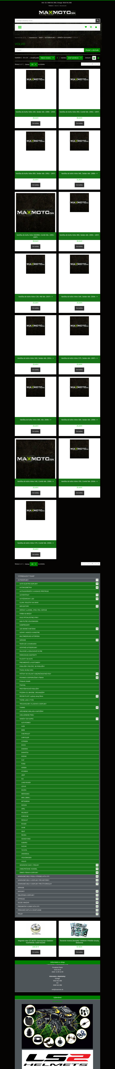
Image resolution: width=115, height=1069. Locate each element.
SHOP (41, 37)
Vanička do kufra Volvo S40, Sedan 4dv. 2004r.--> (79, 297)
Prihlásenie (51, 5)
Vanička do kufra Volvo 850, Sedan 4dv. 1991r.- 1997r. (36, 173)
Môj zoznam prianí (63, 5)
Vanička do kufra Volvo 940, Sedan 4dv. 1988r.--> (79, 173)
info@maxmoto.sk (57, 989)
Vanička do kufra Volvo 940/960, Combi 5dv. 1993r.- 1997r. (36, 236)
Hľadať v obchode (92, 50)
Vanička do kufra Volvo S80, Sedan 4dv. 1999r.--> (79, 420)
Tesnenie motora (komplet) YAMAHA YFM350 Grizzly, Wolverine (79, 942)
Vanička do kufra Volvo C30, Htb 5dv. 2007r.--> (35, 297)
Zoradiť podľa (34, 58)
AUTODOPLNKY (50, 37)
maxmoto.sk (33, 37)
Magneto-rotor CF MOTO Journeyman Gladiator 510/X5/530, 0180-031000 (35, 942)
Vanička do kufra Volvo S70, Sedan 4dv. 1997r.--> (79, 358)
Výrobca (63, 58)
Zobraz (27, 64)
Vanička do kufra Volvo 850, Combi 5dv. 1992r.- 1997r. (79, 112)
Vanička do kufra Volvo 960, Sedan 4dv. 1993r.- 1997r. (79, 235)
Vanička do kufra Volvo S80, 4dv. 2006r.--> (35, 420)
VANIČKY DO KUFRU (64, 37)
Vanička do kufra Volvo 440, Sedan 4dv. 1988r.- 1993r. (36, 112)
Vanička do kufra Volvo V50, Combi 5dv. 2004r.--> (79, 481)
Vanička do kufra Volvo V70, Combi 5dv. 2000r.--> (35, 543)
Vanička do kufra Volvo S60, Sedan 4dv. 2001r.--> (35, 358)
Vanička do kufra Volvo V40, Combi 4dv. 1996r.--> (35, 481)
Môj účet (56, 5)
